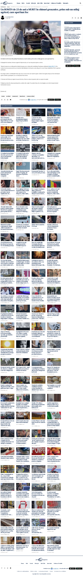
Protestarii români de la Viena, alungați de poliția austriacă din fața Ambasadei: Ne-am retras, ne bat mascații (7, 405)
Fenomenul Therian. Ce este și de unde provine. (38, 172)
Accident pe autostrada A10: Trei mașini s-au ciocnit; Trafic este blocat (38, 477)
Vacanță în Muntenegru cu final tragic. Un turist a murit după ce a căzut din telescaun (23, 263)
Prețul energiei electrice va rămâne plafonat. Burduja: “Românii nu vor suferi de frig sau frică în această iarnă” (53, 494)
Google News (33, 99)
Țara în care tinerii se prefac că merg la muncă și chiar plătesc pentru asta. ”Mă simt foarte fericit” (38, 316)
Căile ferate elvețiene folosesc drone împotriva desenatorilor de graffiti (38, 530)
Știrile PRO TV (52, 66)
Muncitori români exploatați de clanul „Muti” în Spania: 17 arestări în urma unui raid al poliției (7, 227)
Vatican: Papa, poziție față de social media (53, 314)
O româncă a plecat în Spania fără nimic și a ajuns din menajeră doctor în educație (22, 156)
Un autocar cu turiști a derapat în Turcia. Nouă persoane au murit (23, 226)
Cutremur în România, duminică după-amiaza (7, 457)
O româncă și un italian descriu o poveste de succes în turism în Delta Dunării (7, 156)
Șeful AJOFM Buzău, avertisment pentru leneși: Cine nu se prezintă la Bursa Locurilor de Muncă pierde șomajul (37, 352)
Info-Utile (40, 3)
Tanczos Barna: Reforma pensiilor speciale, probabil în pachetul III (6, 334)
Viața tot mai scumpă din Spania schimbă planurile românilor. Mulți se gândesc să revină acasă (38, 209)
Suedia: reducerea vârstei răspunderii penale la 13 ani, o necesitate (52, 227)
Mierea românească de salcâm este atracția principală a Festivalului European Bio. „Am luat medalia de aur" (38, 512)
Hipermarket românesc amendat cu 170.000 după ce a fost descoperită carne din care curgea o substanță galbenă (54, 512)
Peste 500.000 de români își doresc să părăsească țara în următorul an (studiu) (38, 298)
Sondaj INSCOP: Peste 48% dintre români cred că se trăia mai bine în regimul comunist (22, 334)
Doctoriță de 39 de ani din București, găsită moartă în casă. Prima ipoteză (53, 245)
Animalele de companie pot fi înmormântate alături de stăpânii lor (54, 155)
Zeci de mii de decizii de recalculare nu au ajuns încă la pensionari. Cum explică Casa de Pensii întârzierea (23, 530)
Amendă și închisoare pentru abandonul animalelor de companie (7, 173)
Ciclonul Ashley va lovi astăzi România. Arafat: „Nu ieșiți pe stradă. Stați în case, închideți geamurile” (22, 459)
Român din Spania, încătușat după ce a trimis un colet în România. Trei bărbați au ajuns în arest (53, 263)
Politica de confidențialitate (23, 571)
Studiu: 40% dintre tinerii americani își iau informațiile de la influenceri (38, 405)
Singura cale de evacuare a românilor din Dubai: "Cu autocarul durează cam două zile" (38, 156)
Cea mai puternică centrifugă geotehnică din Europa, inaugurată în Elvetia (38, 370)
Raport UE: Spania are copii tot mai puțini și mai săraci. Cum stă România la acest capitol (53, 370)
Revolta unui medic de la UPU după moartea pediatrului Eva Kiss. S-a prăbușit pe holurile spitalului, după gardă (7, 280)
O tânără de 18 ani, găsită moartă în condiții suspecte (21, 244)
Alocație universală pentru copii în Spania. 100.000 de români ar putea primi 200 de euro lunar (7, 209)
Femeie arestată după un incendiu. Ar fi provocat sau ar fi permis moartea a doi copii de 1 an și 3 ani (7, 138)
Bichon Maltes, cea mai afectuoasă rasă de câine (53, 351)
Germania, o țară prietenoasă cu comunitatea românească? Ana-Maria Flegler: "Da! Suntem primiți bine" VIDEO (7, 512)
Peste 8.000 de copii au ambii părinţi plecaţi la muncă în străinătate (22, 351)
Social (28, 3)
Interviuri (46, 3)
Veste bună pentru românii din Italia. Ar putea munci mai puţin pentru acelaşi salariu (53, 423)
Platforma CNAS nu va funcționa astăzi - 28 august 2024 (22, 547)
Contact (51, 571)
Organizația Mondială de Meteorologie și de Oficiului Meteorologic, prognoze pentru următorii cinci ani (7, 352)
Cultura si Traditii (56, 3)
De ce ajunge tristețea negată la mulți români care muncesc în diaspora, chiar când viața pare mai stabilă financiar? (22, 191)
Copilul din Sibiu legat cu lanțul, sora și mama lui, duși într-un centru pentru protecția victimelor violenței (22, 298)
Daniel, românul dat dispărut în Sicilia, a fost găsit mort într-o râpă (7, 386)
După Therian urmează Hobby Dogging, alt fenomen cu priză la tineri (22, 173)
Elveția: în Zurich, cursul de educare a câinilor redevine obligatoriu (7, 369)
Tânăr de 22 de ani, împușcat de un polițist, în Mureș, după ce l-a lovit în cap (38, 138)
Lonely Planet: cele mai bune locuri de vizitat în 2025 (38, 422)
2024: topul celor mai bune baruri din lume (22, 421)
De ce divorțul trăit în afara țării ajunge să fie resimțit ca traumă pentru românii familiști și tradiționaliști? (54, 173)
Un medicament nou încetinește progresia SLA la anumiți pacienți (7, 244)
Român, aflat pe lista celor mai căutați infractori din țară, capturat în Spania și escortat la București (38, 280)
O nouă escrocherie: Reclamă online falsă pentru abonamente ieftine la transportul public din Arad (53, 477)
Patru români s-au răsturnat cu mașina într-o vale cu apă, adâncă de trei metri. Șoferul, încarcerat (22, 387)
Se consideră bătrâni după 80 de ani (53, 528)
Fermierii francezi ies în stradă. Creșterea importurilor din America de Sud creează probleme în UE (7, 423)
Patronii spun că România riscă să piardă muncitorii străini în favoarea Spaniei (54, 209)
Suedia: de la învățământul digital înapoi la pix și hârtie (22, 119)
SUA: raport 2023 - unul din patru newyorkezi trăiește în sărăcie (22, 369)
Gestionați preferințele (43, 571)
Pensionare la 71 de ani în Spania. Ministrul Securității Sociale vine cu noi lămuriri (38, 334)
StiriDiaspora (3, 6)
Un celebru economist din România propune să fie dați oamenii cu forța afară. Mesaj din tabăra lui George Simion (7, 298)
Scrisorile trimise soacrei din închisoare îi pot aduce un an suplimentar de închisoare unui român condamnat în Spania (7, 191)
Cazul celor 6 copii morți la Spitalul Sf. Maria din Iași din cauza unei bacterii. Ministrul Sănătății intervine (53, 280)
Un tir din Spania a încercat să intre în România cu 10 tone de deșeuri (38, 494)
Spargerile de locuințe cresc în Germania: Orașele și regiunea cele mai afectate (53, 120)
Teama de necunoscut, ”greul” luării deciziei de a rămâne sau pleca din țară (38, 441)
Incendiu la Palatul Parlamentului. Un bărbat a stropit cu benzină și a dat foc (6, 494)
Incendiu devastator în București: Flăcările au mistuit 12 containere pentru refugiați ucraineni (38, 459)
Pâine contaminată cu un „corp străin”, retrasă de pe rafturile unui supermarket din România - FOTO (7, 477)
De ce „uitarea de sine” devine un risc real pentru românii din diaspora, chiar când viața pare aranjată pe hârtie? (53, 191)
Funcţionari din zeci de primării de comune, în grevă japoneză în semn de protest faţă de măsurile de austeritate (54, 334)
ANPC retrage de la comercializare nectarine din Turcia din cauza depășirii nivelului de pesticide (54, 459)
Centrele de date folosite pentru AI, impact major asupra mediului (38, 120)
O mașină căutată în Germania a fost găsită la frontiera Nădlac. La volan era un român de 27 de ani (22, 494)
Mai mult (66, 3)
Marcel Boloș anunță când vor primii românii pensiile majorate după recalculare (54, 548)
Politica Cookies (33, 571)
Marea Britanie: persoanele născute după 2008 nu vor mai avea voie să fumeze (7, 120)
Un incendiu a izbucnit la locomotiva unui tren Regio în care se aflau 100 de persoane (7, 530)
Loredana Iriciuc (10, 17)
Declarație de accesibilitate (60, 571)
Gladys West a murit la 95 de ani (38, 225)
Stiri (23, 3)
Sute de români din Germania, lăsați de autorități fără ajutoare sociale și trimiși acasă (38, 245)
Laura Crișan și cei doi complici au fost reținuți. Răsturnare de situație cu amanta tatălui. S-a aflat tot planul (7, 441)
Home (18, 3)
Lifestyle (33, 3)
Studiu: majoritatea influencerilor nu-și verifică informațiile (53, 404)
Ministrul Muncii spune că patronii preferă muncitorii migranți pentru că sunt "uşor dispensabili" (53, 138)
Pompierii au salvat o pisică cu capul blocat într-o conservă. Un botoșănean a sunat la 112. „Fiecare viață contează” (22, 477)
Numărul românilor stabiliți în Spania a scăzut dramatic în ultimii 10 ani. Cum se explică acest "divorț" (38, 387)
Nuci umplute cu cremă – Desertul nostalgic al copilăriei (53, 386)
